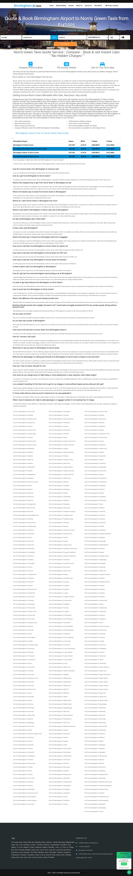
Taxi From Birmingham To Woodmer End (96, 774)
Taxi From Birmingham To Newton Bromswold (62, 726)
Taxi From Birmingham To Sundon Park (95, 600)
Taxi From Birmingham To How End (59, 522)
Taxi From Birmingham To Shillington (95, 496)
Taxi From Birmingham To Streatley (94, 593)
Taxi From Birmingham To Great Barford (24, 796)
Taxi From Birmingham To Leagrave (59, 589)
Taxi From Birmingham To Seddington (95, 467)
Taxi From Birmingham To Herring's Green (61, 459)
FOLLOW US (98, 5)
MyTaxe (82, 873)
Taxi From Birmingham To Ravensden (95, 419)
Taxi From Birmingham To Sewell (93, 474)
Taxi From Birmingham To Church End (24, 615)
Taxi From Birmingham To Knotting (59, 582)
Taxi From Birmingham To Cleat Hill (23, 630)
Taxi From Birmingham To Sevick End (95, 470)
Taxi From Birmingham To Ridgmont (94, 426)
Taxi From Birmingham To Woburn (94, 763)
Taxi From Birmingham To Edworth (23, 719)
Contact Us (88, 5)
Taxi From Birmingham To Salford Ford (95, 448)
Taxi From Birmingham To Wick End (94, 733)
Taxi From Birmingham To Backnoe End (24, 441)
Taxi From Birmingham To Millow (58, 696)
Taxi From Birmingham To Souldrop (94, 519)
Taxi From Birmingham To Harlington (59, 422)
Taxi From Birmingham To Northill (58, 737)
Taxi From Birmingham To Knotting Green (61, 578)
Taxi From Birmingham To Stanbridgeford (96, 545)
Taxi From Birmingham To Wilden (94, 741)
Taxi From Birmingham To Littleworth (59, 633)
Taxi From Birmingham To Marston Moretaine (62, 670)
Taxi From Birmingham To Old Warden (60, 752)
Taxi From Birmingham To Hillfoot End (60, 478)
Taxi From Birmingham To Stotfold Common (97, 582)
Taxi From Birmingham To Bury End (23, 541)
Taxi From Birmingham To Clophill (23, 641)
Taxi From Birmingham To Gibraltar (23, 782)
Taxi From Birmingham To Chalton (23, 585)
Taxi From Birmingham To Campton (23, 559)
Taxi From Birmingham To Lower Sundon (60, 659)
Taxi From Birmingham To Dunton (22, 700)
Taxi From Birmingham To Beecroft (23, 459)
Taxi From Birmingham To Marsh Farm (60, 667)
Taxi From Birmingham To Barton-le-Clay (24, 445)
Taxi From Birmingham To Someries (94, 515)
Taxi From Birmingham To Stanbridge (95, 541)
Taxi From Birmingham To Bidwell (22, 470)
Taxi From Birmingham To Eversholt (23, 737)
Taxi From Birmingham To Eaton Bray (24, 715)
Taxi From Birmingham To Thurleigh (94, 633)
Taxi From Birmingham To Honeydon (59, 504)
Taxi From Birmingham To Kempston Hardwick (62, 552)
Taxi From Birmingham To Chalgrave (23, 578)
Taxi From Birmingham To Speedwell (94, 530)
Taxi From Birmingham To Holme (58, 493)
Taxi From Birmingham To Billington (23, 478)
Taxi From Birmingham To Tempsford (95, 619)
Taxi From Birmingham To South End (95, 522)
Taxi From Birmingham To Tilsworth (94, 637)
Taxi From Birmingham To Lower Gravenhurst (62, 648)
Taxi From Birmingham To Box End (23, 511)
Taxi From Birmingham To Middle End (59, 685)
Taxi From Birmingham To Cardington (24, 563)
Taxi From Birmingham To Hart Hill (59, 433)
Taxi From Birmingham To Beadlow (23, 452)
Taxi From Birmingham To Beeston (23, 463)
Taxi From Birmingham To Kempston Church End (63, 548)
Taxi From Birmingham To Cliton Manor (24, 637)
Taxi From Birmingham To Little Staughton (61, 626)
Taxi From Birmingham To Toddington (95, 648)
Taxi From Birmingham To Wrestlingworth (96, 800)
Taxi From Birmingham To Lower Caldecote (61, 637)
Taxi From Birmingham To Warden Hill (95, 696)
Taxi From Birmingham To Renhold (94, 422)
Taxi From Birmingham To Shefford (94, 489)
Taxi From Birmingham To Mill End (59, 689)
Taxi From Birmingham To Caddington (24, 552)
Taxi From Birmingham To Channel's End (25, 589)
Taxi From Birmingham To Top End (94, 652)
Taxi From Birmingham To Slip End (94, 508)
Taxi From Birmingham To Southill (94, 526)
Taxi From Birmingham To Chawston (23, 600)
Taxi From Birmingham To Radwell (94, 415)
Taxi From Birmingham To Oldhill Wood (60, 756)
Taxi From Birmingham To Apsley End (24, 422)
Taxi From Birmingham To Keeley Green (60, 545)
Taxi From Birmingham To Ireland (58, 541)
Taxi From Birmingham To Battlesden (23, 448)
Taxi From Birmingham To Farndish (23, 759)
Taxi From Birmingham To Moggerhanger (60, 708)
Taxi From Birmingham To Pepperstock (60, 774)
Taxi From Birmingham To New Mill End (60, 719)
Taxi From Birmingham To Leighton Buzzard (61, 596)
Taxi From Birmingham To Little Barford (60, 615)
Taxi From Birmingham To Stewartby (94, 567)
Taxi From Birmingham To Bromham (23, 530)
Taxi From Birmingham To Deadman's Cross (25, 678)
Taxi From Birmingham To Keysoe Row (60, 570)
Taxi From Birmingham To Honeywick (59, 508)
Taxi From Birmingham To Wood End (95, 767)
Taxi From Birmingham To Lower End (59, 645)
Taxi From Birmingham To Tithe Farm (95, 645)
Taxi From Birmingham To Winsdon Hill (95, 756)
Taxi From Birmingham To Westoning (95, 722)
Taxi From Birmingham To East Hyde (23, 708)
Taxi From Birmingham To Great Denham (24, 800)
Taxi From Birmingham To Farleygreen (24, 756)
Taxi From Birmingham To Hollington (59, 489)
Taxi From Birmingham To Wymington (95, 808)
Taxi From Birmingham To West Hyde (95, 719)
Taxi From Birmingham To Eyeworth (23, 745)
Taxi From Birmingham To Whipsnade (95, 730)
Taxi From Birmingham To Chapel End (24, 593)
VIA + (54, 37)
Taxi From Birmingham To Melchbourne (60, 678)
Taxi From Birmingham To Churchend (24, 619)
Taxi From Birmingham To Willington (94, 745)
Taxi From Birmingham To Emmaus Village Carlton (27, 733)
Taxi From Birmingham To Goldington (24, 789)
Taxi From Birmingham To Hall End (59, 415)
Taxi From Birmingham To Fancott (23, 748)
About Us (79, 5)
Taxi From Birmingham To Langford (59, 585)
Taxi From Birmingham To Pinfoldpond (60, 785)
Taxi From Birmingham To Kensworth (59, 567)
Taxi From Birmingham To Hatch (58, 437)
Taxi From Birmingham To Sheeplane (95, 485)
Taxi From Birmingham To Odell (58, 745)
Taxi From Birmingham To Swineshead (95, 608)
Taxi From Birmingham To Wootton (94, 793)
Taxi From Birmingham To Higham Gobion (61, 467)
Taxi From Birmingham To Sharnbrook (95, 478)
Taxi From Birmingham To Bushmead (23, 548)
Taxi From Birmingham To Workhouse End (96, 796)
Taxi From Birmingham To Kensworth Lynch (61, 563)
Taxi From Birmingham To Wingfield (94, 752)
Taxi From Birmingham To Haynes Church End (62, 441)
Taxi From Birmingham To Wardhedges (95, 704)
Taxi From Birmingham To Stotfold (94, 585)
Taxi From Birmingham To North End (59, 733)
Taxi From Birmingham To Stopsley (94, 578)
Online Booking (61, 5)
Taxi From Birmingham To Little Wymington (61, 630)
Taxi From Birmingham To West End (94, 715)
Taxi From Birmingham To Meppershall (60, 682)
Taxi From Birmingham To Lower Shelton (60, 652)
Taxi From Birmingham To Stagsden (94, 537)
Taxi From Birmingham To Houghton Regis (61, 519)
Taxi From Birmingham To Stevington (95, 563)
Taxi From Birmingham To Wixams (94, 759)
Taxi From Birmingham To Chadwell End (24, 574)
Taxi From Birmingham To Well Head (94, 711)
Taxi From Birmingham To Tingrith (94, 641)
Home (51, 5)
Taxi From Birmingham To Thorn (93, 622)
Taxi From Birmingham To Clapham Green (25, 622)
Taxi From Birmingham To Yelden (93, 811)
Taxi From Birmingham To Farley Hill (23, 752)
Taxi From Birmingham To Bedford (23, 456)
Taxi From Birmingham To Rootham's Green (97, 433)
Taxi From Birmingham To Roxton (94, 441)
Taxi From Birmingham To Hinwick (59, 482)
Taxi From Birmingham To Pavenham (59, 767)
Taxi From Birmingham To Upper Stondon (96, 685)
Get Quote (65, 44)
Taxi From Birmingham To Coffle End (23, 648)
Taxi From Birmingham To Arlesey (23, 426)
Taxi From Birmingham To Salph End (94, 456)
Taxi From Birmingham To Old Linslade (60, 748)
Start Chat (124, 863)
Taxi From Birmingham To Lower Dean (60, 641)
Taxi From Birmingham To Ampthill (23, 415)
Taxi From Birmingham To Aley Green (24, 411)
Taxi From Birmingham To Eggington (23, 722)
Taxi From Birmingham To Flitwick (23, 774)
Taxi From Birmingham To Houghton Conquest (62, 511)
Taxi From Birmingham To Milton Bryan (60, 700)
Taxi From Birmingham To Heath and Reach (61, 452)
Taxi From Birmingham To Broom (22, 537)
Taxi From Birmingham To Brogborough (24, 526)
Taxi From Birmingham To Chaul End (23, 596)
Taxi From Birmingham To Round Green (95, 437)
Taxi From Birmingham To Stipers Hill (95, 570)
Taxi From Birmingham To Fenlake (23, 767)
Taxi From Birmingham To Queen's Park (95, 411)
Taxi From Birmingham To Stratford (94, 589)
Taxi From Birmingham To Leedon (58, 593)
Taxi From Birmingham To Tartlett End (95, 611)
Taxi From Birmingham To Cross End (23, 674)
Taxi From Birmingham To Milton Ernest (60, 704)
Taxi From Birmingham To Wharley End (95, 726)
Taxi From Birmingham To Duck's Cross (24, 689)
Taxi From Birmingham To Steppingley (95, 559)
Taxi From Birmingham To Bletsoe (23, 489)
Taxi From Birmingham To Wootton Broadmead (97, 785)
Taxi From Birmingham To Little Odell (59, 622)
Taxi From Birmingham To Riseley (94, 430)
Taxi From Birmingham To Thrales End (95, 630)
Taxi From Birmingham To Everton (23, 741)
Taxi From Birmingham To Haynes (58, 448)
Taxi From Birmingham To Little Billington (61, 619)
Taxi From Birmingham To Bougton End (24, 504)
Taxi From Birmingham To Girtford (23, 785)
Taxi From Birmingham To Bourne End (24, 508)
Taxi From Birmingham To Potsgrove (59, 793)
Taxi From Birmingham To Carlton (22, 567)
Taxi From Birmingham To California (23, 556)
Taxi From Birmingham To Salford (94, 452)
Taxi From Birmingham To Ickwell (58, 537)
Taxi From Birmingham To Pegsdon (59, 770)
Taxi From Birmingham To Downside (23, 682)
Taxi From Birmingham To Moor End (59, 711)
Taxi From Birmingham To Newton (58, 730)
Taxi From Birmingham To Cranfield (23, 670)
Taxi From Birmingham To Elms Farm (23, 726)
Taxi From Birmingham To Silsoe (93, 504)
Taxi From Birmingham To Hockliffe (59, 485)
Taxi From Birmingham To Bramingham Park (26, 515)
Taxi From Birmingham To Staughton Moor (96, 556)
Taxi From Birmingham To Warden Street (96, 700)
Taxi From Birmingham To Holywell (59, 500)
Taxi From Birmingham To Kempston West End (62, 556)
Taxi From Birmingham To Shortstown (95, 500)
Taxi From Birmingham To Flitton (22, 770)
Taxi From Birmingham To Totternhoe (95, 656)
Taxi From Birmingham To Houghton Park (61, 515)
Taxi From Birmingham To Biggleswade (24, 474)
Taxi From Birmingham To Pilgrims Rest (60, 782)
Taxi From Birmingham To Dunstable (23, 696)
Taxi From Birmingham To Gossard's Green (25, 793)
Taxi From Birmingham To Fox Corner (24, 778)
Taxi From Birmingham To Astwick (23, 437)
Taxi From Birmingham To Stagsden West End (97, 533)
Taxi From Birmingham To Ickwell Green (60, 533)
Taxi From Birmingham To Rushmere (94, 445)
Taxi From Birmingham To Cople (22, 663)
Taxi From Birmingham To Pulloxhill (59, 800)
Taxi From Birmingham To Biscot (22, 485)
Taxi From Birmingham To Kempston (59, 559)
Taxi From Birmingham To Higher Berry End (61, 470)
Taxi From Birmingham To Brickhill (23, 519)
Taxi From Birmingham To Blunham (23, 493)
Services (71, 5)
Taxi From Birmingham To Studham (94, 596)
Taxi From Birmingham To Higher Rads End (61, 474)
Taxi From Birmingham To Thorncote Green (96, 626)
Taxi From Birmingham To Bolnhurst (23, 496)
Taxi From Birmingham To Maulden (59, 674)
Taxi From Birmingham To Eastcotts (23, 711)
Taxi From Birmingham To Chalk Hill (23, 582)
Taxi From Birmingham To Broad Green (24, 522)
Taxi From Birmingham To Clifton (22, 633)
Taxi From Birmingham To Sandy (93, 459)
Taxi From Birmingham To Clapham (23, 626)
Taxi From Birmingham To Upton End (95, 693)
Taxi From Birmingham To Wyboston (94, 804)
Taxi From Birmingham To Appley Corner (24, 419)
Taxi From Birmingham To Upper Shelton (96, 678)
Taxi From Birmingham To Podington (59, 789)
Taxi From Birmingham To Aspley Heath (24, 433)
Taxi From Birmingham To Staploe (94, 552)
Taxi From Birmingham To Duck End (23, 685)
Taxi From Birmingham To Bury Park (23, 545)
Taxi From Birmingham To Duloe (22, 693)
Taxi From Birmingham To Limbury (59, 608)
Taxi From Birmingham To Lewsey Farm (60, 600)
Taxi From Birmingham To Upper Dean (95, 670)
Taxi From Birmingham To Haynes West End (61, 445)
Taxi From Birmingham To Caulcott (23, 570)
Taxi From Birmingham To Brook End (23, 533)
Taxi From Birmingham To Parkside (59, 763)
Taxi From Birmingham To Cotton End (24, 667)
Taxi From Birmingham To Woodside (94, 778)
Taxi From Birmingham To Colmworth (24, 656)
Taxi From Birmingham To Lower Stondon (61, 656)
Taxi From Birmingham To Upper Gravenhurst (97, 674)
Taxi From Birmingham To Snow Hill (94, 511)
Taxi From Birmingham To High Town (59, 463)
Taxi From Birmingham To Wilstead (94, 748)
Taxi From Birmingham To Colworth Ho (24, 659)
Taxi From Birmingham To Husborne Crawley (62, 530)
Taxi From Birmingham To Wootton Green (96, 789)
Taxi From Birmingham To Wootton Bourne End (98, 782)
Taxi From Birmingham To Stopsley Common (97, 574)
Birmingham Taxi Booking (85, 850)
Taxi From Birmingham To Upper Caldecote (96, 667)
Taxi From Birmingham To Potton (58, 796)
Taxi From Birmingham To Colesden (23, 652)
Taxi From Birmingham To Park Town (59, 759)
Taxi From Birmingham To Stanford (94, 548)
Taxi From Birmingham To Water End (94, 708)
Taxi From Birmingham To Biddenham (24, 467)
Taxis (27, 5)
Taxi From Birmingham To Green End (23, 804)
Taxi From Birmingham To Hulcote (58, 526)
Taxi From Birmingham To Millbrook (59, 693)
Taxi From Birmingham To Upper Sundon (96, 689)
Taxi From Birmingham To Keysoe (58, 574)
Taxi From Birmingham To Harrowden (59, 430)
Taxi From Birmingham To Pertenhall (59, 778)
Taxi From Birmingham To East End (23, 704)
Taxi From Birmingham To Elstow (22, 730)
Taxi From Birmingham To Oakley (58, 741)
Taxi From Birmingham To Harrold (58, 426)
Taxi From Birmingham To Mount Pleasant (61, 715)
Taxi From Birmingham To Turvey (93, 659)
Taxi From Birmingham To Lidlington (59, 604)
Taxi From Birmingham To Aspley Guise (24, 430)
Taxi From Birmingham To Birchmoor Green (25, 482)
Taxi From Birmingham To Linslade (59, 611)
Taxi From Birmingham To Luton (58, 663)
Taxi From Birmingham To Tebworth (94, 615)
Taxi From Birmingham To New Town (59, 722)
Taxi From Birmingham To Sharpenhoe (95, 482)
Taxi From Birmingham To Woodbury (95, 770)
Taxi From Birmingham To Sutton (93, 604)
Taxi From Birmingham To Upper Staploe (96, 682)
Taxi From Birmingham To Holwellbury (60, 496)
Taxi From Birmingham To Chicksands (24, 608)
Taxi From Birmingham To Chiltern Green (25, 611)
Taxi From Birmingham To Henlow (58, 456)
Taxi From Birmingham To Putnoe (58, 804)
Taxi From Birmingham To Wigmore (94, 737)
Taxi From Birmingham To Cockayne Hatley (25, 645)
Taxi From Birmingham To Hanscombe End (61, 419)
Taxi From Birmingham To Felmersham (24, 763)
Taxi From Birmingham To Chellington (24, 604)
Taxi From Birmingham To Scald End (94, 463)
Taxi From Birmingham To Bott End (23, 500)
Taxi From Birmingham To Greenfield (59, 411)
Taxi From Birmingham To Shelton (94, 493)
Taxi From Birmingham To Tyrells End (95, 663)
